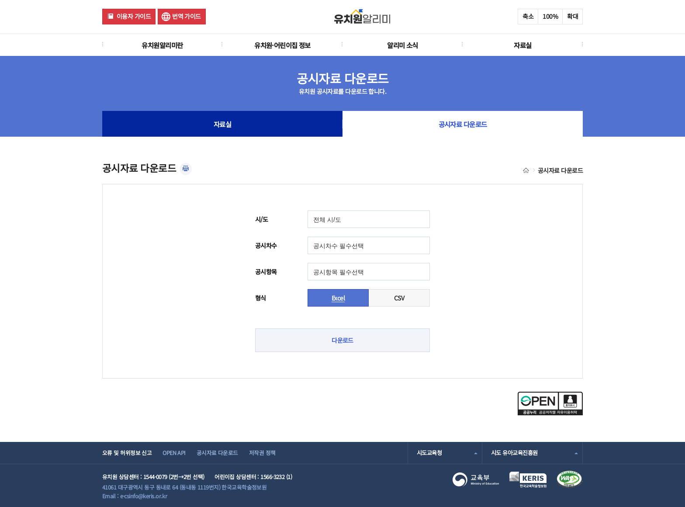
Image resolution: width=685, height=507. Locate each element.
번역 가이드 (186, 16)
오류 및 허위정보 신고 (127, 452)
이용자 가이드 (134, 16)
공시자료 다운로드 (463, 124)
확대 (572, 16)
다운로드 (342, 340)
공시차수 (266, 245)
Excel (338, 297)
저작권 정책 (262, 452)
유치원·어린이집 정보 (282, 45)
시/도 (261, 219)
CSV (399, 297)
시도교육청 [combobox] (429, 452)
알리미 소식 (402, 45)
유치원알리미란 (162, 45)
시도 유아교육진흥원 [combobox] (514, 452)
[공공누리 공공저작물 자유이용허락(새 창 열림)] (550, 412)
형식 (260, 297)
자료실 (522, 45)
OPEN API (174, 452)
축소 (527, 16)
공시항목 (266, 271)
